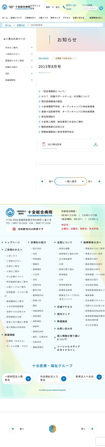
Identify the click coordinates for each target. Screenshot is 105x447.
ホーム (8, 25)
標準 (48, 7)
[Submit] (101, 8)
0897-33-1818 (70, 7)
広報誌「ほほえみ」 (64, 58)
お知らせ (21, 25)
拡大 (58, 7)
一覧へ (52, 426)
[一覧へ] (71, 181)
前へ (51, 181)
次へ (90, 181)
